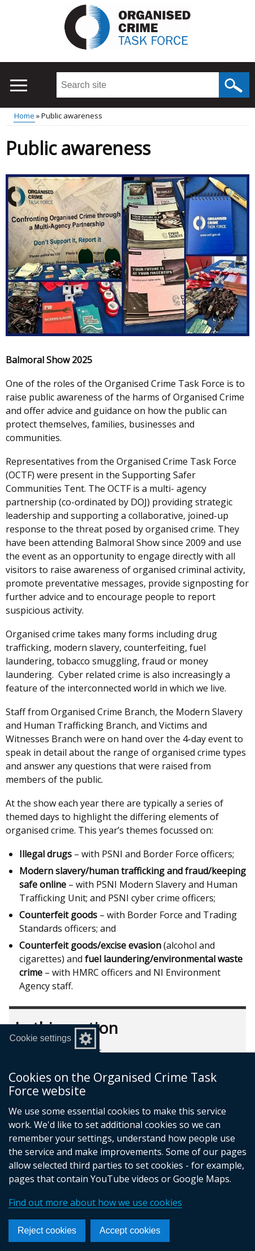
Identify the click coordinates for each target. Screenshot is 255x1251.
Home (24, 116)
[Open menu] (18, 85)
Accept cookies (130, 1230)
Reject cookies (47, 1230)
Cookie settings (40, 1038)
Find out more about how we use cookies (95, 1202)
